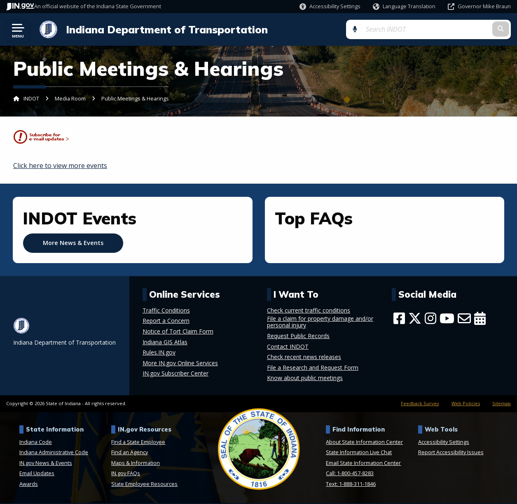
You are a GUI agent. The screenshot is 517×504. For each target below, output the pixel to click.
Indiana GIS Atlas (165, 342)
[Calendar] (480, 318)
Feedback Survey (420, 404)
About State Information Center (364, 442)
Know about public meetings (305, 379)
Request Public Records (298, 337)
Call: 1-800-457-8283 (350, 474)
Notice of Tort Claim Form (178, 332)
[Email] (464, 318)
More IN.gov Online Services (180, 363)
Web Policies (465, 404)
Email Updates (36, 474)
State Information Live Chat (359, 453)
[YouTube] (447, 318)
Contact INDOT (288, 347)
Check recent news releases (304, 358)
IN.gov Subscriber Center (175, 374)
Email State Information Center (363, 463)
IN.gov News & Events (45, 463)
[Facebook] (399, 318)
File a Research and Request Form (312, 368)
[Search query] (455, 29)
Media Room (70, 99)
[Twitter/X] (414, 318)
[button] (329, 6)
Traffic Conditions (166, 311)
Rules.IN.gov (159, 353)
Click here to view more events (60, 166)
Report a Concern (166, 321)
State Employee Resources (144, 484)
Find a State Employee (138, 442)
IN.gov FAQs (125, 474)
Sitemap (501, 404)
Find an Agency (129, 453)
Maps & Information (135, 463)
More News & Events (73, 243)
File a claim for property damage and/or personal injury (320, 322)
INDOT (31, 99)
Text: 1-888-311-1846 (351, 484)
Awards (28, 484)
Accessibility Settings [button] (443, 442)
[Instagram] (430, 318)
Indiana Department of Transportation (165, 29)
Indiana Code (35, 442)
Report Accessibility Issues (451, 453)
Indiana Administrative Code (53, 453)
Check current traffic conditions (308, 311)
